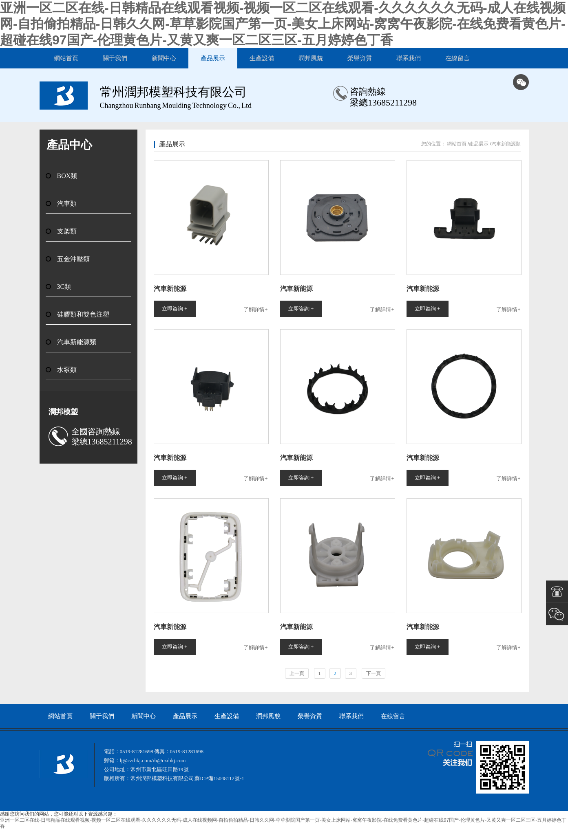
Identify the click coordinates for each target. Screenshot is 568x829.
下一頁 (373, 673)
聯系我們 (408, 58)
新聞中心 (164, 58)
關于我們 (115, 58)
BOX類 (67, 175)
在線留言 (457, 58)
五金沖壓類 (73, 258)
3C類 (64, 286)
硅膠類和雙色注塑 (83, 314)
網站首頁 (66, 58)
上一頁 (297, 673)
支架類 (67, 231)
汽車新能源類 (76, 342)
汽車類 (67, 203)
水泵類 (67, 369)
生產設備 (262, 58)
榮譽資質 (359, 58)
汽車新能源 (170, 288)
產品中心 (69, 145)
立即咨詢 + (175, 309)
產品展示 (213, 58)
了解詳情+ (255, 309)
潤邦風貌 (310, 58)
